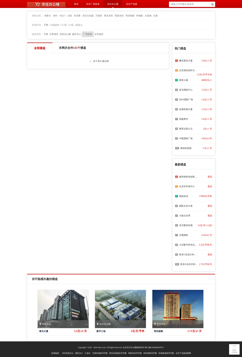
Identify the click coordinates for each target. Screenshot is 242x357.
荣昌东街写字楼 (135, 353)
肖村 (55, 16)
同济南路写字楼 (150, 353)
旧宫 (70, 16)
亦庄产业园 (131, 4)
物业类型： (37, 34)
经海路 (139, 16)
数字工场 (101, 331)
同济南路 (130, 16)
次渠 (155, 16)
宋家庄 (47, 16)
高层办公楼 (65, 34)
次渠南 (148, 16)
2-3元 (71, 25)
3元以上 (79, 25)
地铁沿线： (37, 16)
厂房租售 (87, 34)
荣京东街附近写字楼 (118, 353)
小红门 (62, 16)
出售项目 (53, 34)
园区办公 (76, 34)
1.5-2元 (63, 25)
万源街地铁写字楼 (100, 353)
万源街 (98, 16)
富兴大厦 (43, 331)
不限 (46, 25)
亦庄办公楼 (112, 4)
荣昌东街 (119, 16)
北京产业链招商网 (183, 353)
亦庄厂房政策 (93, 4)
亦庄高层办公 (68, 353)
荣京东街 (108, 16)
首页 (76, 4)
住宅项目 (98, 34)
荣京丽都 (158, 331)
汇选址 (87, 353)
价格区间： (37, 25)
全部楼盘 (39, 48)
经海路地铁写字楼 (166, 353)
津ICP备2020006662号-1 (154, 347)
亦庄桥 (77, 16)
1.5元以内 (54, 25)
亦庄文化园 (88, 16)
